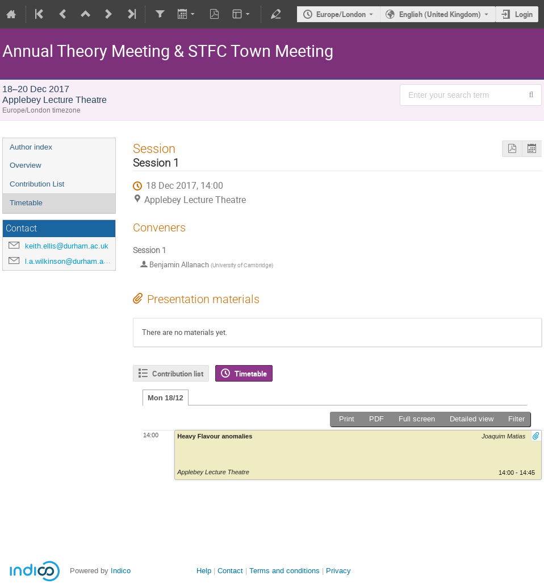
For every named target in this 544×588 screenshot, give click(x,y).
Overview (25, 165)
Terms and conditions (284, 570)
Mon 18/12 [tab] (165, 398)
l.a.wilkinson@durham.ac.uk (71, 261)
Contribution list (177, 373)
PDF (376, 419)
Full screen (417, 419)
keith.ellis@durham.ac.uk (66, 246)
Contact (230, 570)
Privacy (338, 570)
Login (524, 14)
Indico (121, 570)
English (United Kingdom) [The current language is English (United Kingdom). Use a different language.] (440, 14)
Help (203, 570)
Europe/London (341, 14)
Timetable (26, 202)
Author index (31, 147)
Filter (516, 419)
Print (346, 419)
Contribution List (37, 184)
